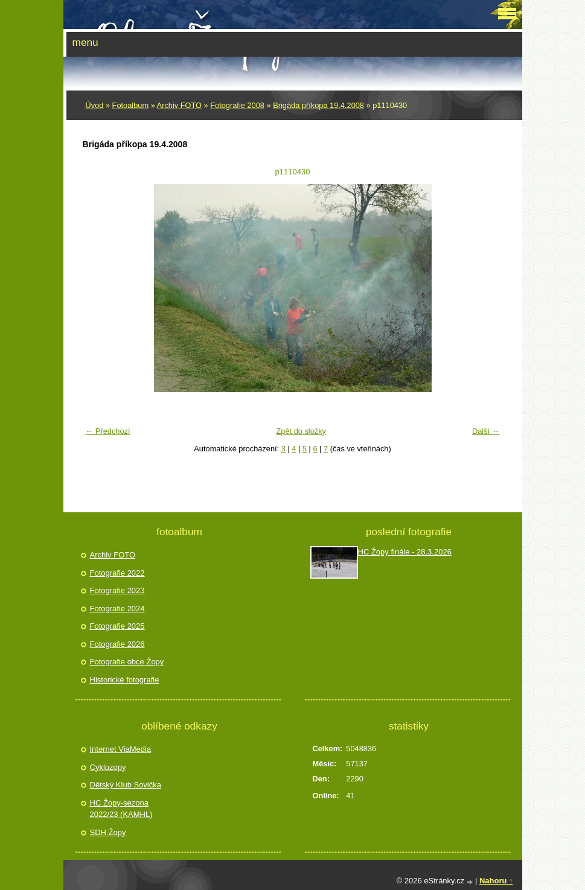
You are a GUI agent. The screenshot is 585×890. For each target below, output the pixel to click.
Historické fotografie (124, 679)
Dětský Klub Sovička (126, 784)
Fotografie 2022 (117, 572)
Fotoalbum (130, 105)
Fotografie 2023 (117, 590)
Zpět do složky (301, 431)
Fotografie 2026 (117, 644)
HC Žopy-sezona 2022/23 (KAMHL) (121, 808)
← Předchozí (108, 431)
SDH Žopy (108, 832)
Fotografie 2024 (117, 608)
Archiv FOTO (179, 105)
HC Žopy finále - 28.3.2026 (405, 551)
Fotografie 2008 (237, 105)
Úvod (95, 105)
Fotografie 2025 (117, 626)
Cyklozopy (108, 767)
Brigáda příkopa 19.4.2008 (318, 105)
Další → (486, 431)
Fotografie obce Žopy (127, 661)
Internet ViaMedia (121, 749)
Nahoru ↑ (496, 880)
